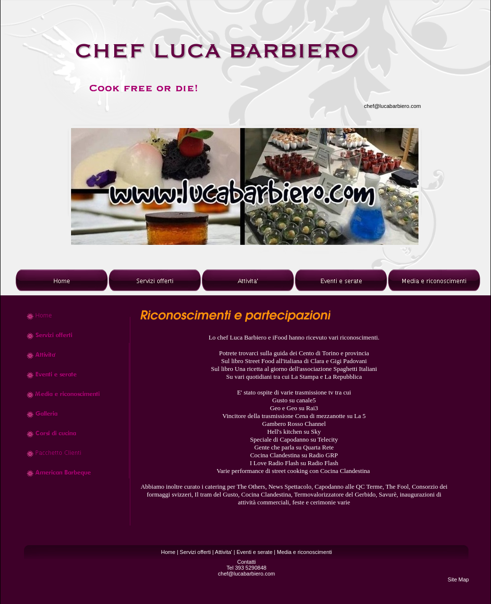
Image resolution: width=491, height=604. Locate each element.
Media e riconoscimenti (304, 552)
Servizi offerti (195, 552)
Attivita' (223, 552)
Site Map (458, 579)
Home (168, 552)
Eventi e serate (254, 552)
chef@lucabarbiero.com (392, 106)
